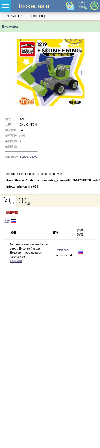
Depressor (62, 249)
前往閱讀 (16, 261)
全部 (7, 221)
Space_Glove (28, 156)
